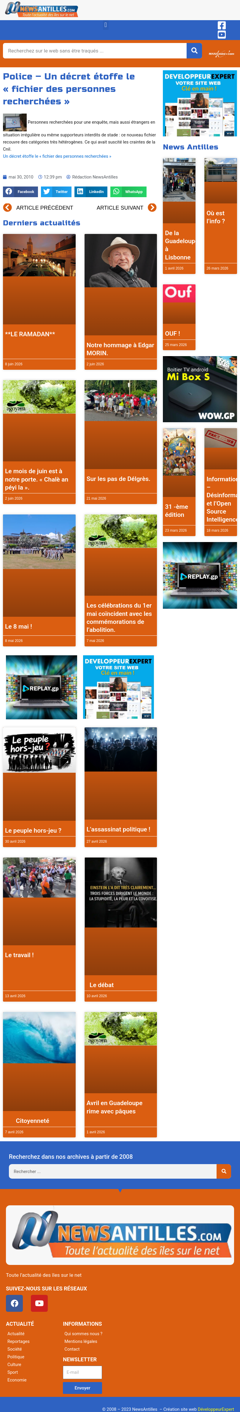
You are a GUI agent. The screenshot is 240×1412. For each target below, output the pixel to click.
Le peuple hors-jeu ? (33, 830)
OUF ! (172, 333)
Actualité (15, 1333)
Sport (12, 1372)
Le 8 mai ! (18, 626)
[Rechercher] (194, 50)
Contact (72, 1349)
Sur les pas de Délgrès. (118, 478)
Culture (14, 1364)
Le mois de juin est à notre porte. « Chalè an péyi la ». (36, 479)
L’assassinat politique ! (118, 829)
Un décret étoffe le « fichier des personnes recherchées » (57, 156)
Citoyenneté (27, 1120)
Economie (17, 1380)
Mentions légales (80, 1341)
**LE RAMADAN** (30, 334)
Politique (15, 1357)
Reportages (18, 1341)
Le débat (100, 985)
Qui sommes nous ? (83, 1333)
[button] (106, 25)
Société (14, 1349)
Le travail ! (19, 955)
